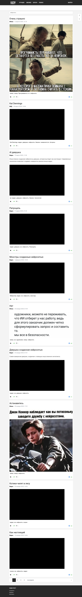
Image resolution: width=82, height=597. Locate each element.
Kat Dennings (16, 103)
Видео (11, 155)
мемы (12, 93)
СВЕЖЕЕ (28, 2)
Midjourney (13, 296)
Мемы (11, 21)
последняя (30, 580)
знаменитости (45, 142)
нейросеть (33, 93)
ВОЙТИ (70, 2)
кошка (25, 522)
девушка (16, 247)
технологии (37, 198)
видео (20, 142)
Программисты (23, 93)
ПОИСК (41, 2)
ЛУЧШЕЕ (21, 2)
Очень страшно (17, 18)
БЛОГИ (35, 2)
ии (10, 198)
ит (29, 93)
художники (19, 340)
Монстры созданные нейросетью (26, 257)
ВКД (11, 106)
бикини (38, 142)
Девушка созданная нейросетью (26, 350)
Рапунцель (15, 208)
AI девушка (15, 152)
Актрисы (52, 142)
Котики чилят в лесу (20, 483)
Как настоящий (17, 532)
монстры (33, 296)
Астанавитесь (17, 403)
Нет (11, 306)
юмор (16, 93)
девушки (25, 142)
